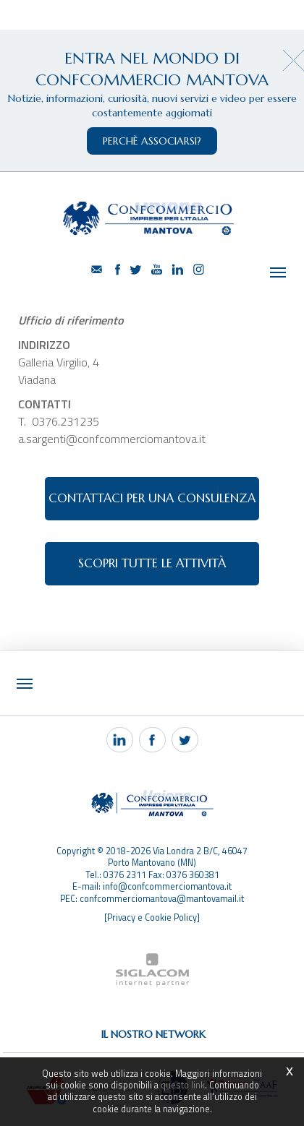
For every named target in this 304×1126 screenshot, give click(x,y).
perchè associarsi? (152, 140)
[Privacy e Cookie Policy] (152, 917)
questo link (183, 1085)
